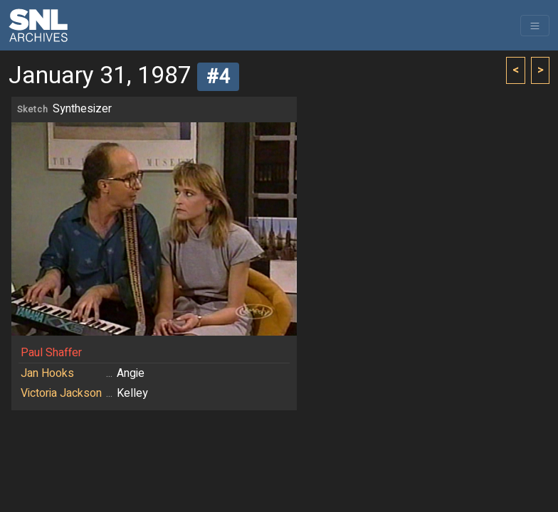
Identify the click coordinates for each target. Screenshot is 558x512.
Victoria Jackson (61, 393)
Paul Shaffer (51, 352)
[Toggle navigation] (534, 25)
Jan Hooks (47, 373)
